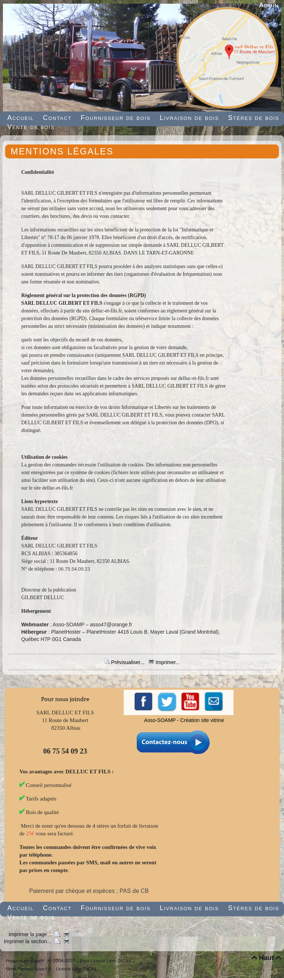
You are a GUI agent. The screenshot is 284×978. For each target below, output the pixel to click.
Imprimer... (164, 662)
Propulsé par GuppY (25, 960)
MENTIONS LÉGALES (62, 151)
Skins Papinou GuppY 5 (29, 968)
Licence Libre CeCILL (76, 968)
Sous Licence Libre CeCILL (106, 960)
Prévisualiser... (125, 662)
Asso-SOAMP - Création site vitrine (184, 720)
